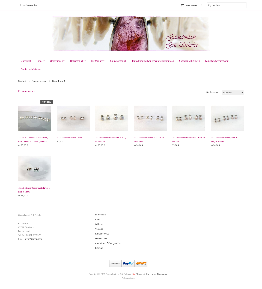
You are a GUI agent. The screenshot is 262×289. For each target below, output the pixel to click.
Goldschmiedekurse (30, 69)
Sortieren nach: (213, 92)
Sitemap (99, 248)
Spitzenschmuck (118, 61)
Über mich (26, 61)
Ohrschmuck (57, 61)
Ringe (41, 61)
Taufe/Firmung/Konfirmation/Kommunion (153, 61)
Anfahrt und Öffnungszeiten (108, 243)
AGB (97, 219)
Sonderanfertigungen (189, 61)
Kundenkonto (28, 5)
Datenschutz (101, 238)
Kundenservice (102, 234)
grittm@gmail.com (33, 239)
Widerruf (99, 224)
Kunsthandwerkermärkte (217, 61)
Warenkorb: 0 (192, 5)
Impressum (100, 214)
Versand (99, 229)
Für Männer (98, 61)
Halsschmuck (78, 61)
